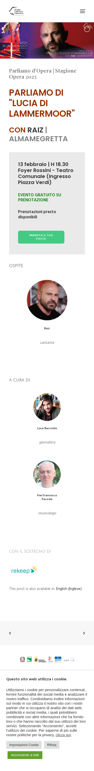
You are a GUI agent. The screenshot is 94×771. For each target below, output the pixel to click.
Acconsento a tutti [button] (25, 755)
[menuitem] (69, 589)
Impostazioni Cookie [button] (24, 745)
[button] (82, 11)
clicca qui (63, 735)
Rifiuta (51, 745)
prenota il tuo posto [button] (41, 237)
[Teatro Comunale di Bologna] (16, 11)
